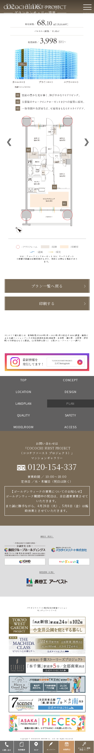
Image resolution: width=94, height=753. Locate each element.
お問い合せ (7, 746)
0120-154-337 (47, 466)
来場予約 (67, 746)
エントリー (51, 746)
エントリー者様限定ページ (84, 746)
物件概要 (22, 746)
